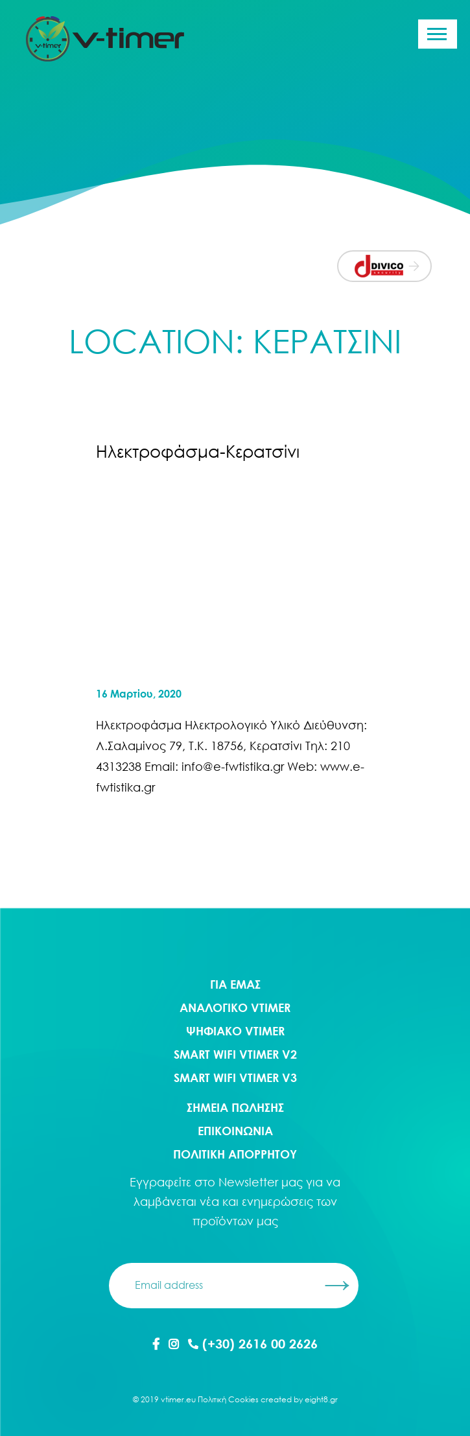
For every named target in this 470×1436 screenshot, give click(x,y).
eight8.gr (321, 1399)
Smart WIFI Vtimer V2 (235, 1054)
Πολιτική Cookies (228, 1399)
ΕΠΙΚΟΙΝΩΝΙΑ (235, 1131)
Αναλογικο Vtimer (235, 1007)
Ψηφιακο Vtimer (235, 1031)
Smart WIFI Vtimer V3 (235, 1077)
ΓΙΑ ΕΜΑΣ (235, 984)
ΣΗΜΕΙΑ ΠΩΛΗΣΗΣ (235, 1107)
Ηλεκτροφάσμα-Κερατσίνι (198, 451)
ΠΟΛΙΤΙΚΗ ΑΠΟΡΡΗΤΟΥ (235, 1154)
